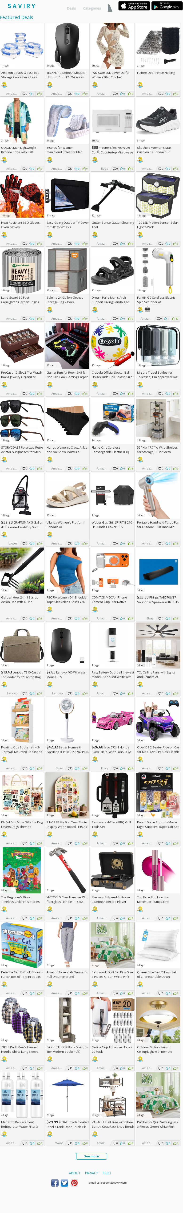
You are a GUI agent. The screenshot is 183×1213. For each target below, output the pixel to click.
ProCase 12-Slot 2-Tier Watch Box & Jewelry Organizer (21, 374)
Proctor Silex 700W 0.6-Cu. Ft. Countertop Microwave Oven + (112, 152)
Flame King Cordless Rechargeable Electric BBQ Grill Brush (110, 451)
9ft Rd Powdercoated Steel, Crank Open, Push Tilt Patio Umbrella (68, 1126)
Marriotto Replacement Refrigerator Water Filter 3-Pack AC (20, 1126)
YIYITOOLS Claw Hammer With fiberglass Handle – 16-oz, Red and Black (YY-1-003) (67, 901)
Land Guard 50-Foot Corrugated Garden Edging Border (20, 302)
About (74, 1173)
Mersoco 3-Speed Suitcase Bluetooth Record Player (111, 899)
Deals (71, 8)
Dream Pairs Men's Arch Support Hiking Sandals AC (111, 299)
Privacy (91, 1173)
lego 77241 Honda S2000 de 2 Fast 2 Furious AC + (112, 752)
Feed (107, 1173)
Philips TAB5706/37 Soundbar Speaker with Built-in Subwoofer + (158, 602)
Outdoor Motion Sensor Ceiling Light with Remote (154, 1049)
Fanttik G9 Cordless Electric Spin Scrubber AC (156, 299)
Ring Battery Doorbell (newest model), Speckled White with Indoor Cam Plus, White (113, 676)
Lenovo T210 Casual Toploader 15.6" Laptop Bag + (21, 677)
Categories (92, 8)
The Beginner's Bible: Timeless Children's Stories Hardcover (20, 901)
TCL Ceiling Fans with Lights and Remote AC (156, 674)
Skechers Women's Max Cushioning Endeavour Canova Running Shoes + (157, 152)
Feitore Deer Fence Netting (156, 72)
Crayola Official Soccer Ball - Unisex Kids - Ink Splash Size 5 (112, 376)
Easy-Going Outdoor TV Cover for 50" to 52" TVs (68, 224)
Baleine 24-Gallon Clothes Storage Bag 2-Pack (65, 299)
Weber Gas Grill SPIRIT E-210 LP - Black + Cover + (112, 524)
